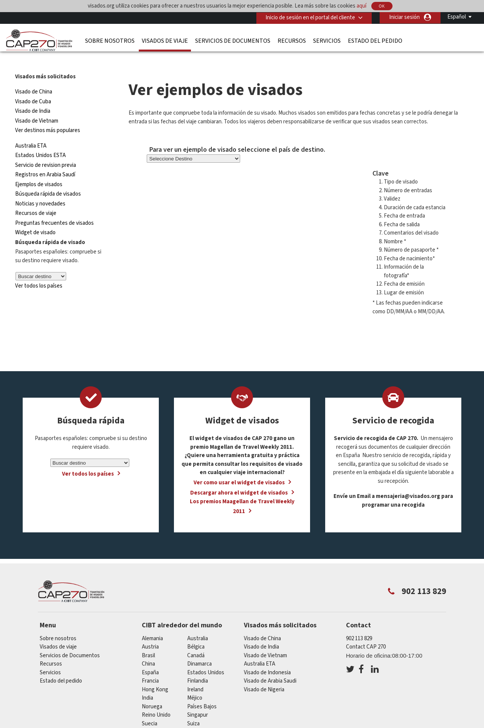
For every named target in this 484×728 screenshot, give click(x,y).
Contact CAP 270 (366, 633)
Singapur (197, 701)
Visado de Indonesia (267, 659)
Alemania (152, 625)
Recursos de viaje (35, 200)
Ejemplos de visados (38, 171)
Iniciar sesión (404, 17)
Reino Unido (156, 701)
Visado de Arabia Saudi (270, 667)
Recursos (292, 40)
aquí (361, 6)
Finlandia (197, 667)
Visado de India (32, 97)
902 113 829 (359, 625)
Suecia (149, 710)
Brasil (148, 642)
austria (150, 633)
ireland (195, 676)
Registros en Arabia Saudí (45, 161)
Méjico (194, 684)
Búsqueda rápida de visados (48, 180)
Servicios (327, 40)
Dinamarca (199, 650)
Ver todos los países (38, 272)
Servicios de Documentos (232, 40)
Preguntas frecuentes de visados (54, 209)
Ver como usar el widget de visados (239, 469)
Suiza (193, 710)
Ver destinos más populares (47, 117)
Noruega (152, 693)
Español (456, 17)
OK (382, 6)
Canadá (196, 642)
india (147, 684)
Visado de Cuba (33, 88)
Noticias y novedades (40, 190)
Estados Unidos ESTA (40, 142)
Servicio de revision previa (45, 152)
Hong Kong (155, 676)
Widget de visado (35, 219)
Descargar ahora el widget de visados (239, 479)
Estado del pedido (375, 40)
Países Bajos (202, 693)
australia (197, 625)
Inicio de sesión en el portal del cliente (310, 17)
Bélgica (196, 633)
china (148, 650)
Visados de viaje (165, 40)
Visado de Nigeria (264, 676)
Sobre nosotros (110, 40)
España (150, 659)
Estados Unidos (205, 659)
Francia (150, 667)
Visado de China (34, 78)
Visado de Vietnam (36, 107)
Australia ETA (31, 132)
